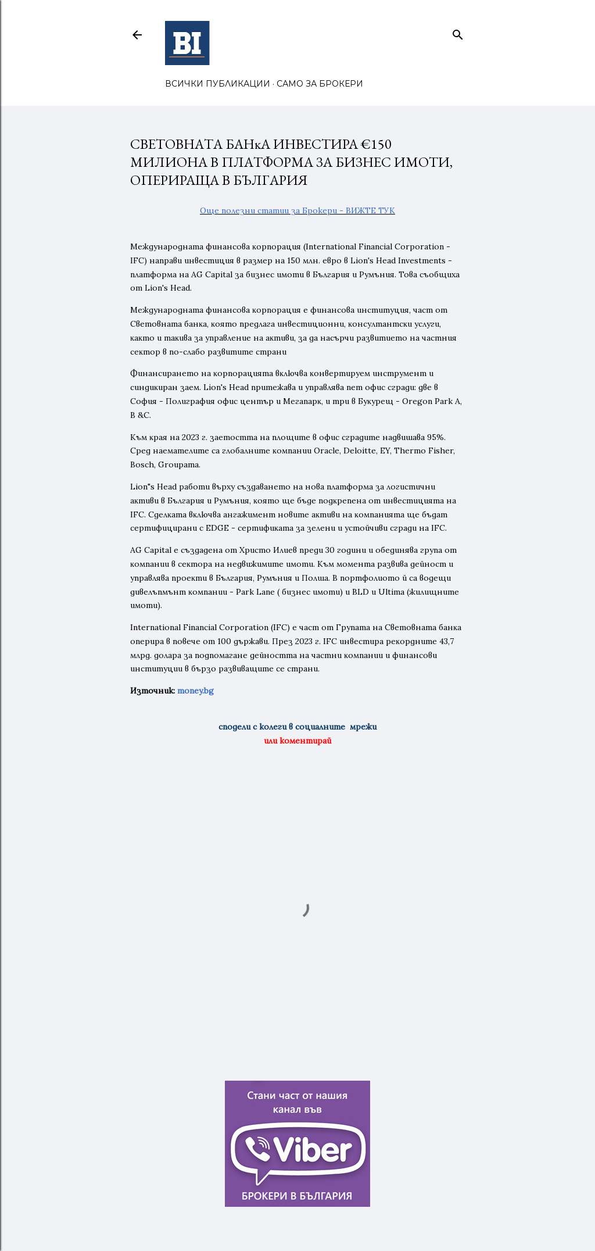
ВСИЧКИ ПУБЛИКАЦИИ (217, 83)
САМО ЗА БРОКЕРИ (320, 83)
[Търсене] (458, 32)
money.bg (195, 690)
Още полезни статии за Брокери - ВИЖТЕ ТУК (297, 210)
